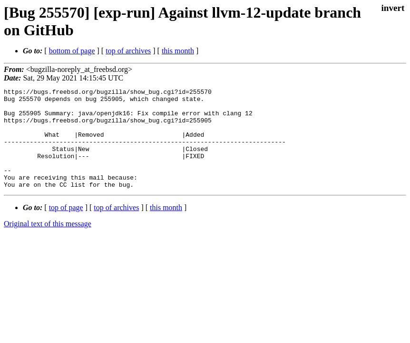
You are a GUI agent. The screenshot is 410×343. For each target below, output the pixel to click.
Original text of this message (47, 244)
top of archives (128, 51)
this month (178, 51)
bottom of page (72, 51)
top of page (66, 227)
